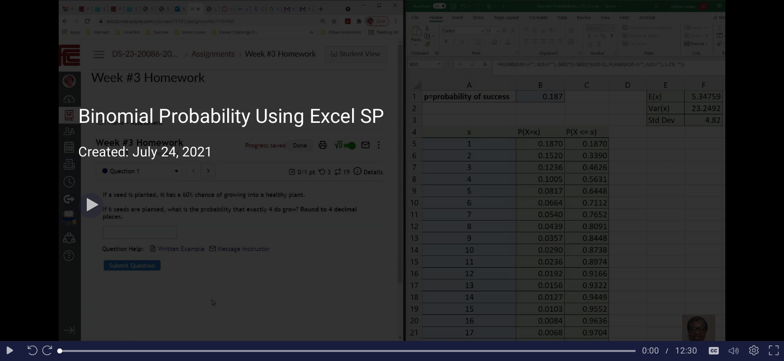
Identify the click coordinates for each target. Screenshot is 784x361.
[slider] (348, 351)
